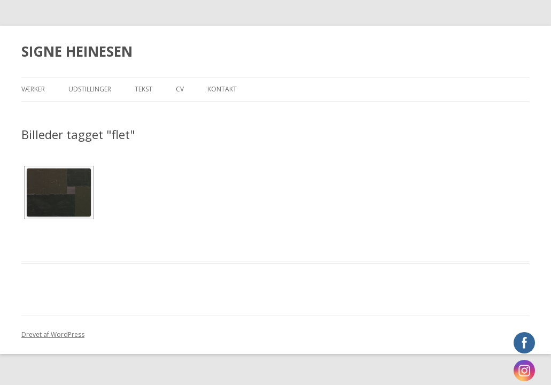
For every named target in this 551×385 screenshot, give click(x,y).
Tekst (143, 89)
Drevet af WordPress (52, 334)
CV (180, 89)
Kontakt (222, 89)
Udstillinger (89, 89)
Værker (33, 89)
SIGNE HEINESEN (77, 51)
